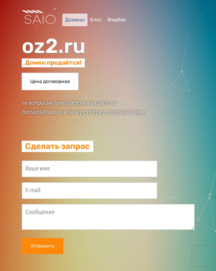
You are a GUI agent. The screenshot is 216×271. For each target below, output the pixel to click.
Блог (96, 20)
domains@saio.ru (42, 112)
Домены (75, 20)
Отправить (43, 246)
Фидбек (116, 20)
